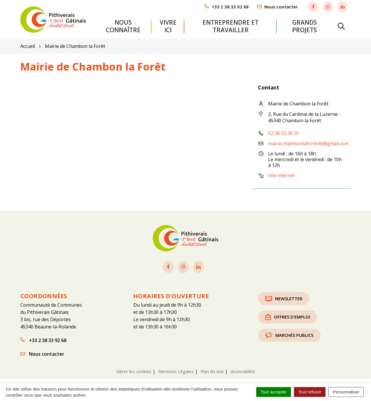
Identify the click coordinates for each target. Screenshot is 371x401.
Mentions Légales (176, 370)
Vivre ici (168, 25)
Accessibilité (243, 370)
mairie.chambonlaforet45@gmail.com (308, 142)
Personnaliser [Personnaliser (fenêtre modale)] (346, 391)
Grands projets (304, 25)
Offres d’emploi (287, 315)
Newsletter (283, 297)
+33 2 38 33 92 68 (43, 338)
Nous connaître (123, 25)
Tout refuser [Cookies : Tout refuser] (309, 391)
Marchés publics (289, 333)
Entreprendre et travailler (231, 25)
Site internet (281, 174)
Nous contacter (42, 352)
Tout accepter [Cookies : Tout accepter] (274, 391)
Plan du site (212, 370)
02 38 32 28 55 (283, 132)
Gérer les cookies (133, 370)
